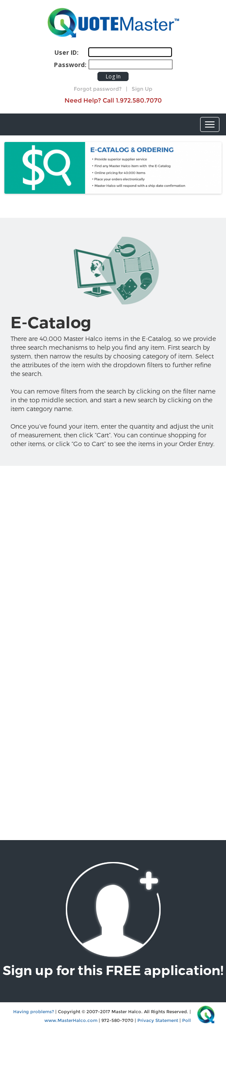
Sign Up (142, 88)
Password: (70, 64)
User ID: (66, 52)
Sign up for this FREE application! (113, 970)
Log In (113, 76)
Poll (186, 1020)
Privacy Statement (157, 1020)
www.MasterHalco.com (70, 1020)
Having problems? (33, 1012)
